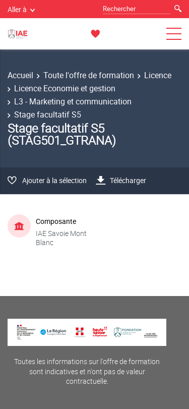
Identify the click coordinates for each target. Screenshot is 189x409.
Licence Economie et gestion (64, 88)
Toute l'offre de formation (88, 75)
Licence (157, 75)
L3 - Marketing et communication (73, 101)
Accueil (20, 75)
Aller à (21, 9)
